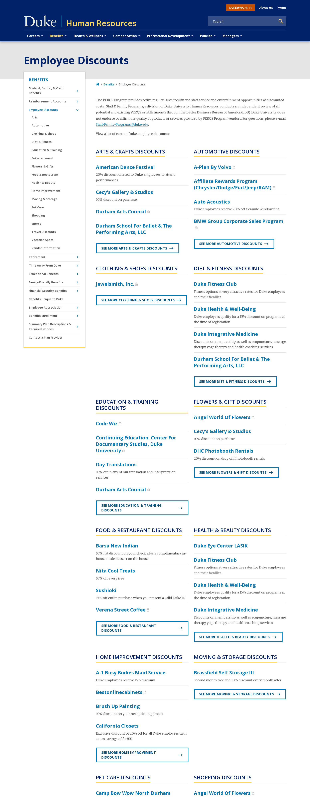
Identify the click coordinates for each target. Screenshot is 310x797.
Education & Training (47, 150)
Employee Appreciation (45, 307)
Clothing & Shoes (44, 133)
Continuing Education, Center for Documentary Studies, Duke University (136, 444)
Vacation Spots (42, 240)
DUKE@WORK (238, 7)
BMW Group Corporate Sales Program (238, 221)
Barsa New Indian (117, 545)
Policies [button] (206, 36)
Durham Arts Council (121, 211)
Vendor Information (46, 248)
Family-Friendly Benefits (46, 282)
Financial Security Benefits (48, 291)
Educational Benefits (43, 274)
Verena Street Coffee (121, 609)
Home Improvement (46, 191)
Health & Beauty (43, 182)
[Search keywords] (242, 21)
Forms (282, 7)
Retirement (37, 257)
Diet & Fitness (41, 142)
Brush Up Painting (118, 706)
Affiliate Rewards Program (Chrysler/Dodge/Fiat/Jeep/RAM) (233, 184)
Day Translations (116, 464)
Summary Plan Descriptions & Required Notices (50, 326)
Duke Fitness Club (215, 284)
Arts (35, 117)
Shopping (38, 215)
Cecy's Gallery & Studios (124, 192)
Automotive (40, 125)
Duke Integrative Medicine (226, 334)
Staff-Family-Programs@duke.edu (122, 124)
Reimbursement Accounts (47, 101)
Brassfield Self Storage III (224, 672)
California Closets (117, 725)
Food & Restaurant (45, 174)
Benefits (38, 79)
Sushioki (106, 590)
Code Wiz (107, 423)
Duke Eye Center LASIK (221, 545)
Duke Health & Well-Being (225, 309)
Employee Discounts (43, 110)
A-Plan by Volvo (212, 167)
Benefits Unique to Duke (46, 299)
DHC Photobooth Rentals (223, 450)
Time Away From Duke (45, 265)
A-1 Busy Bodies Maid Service (130, 672)
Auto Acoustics (212, 201)
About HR (266, 7)
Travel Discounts (44, 232)
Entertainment (42, 158)
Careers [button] (33, 36)
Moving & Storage (44, 199)
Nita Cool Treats (115, 570)
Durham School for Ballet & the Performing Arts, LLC (134, 228)
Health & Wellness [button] (88, 36)
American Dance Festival (125, 167)
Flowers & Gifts (42, 166)
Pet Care (38, 207)
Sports (36, 224)
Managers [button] (230, 36)
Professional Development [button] (168, 36)
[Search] (281, 21)
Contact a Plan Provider (45, 337)
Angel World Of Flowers (222, 417)
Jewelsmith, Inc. (115, 284)
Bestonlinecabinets (119, 692)
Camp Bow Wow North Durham (133, 793)
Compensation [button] (125, 36)
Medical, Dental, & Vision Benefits (46, 90)
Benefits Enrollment (43, 316)
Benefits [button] (56, 36)
